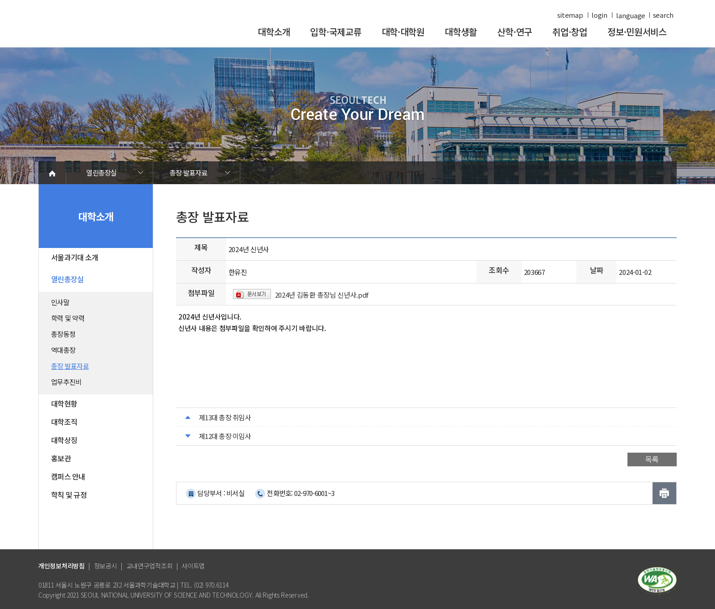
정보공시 (105, 565)
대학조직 (64, 421)
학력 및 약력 (67, 318)
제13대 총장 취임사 (225, 417)
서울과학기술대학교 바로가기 (99, 28)
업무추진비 (66, 382)
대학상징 (64, 439)
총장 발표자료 (188, 172)
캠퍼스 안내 (68, 476)
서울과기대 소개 (74, 257)
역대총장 (63, 350)
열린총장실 (101, 172)
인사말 (60, 302)
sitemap (570, 15)
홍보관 (61, 458)
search (663, 15)
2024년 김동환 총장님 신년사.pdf (322, 294)
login (599, 15)
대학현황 (64, 403)
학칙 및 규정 (69, 494)
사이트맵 (193, 565)
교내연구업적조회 (149, 565)
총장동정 (63, 334)
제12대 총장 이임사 (225, 436)
